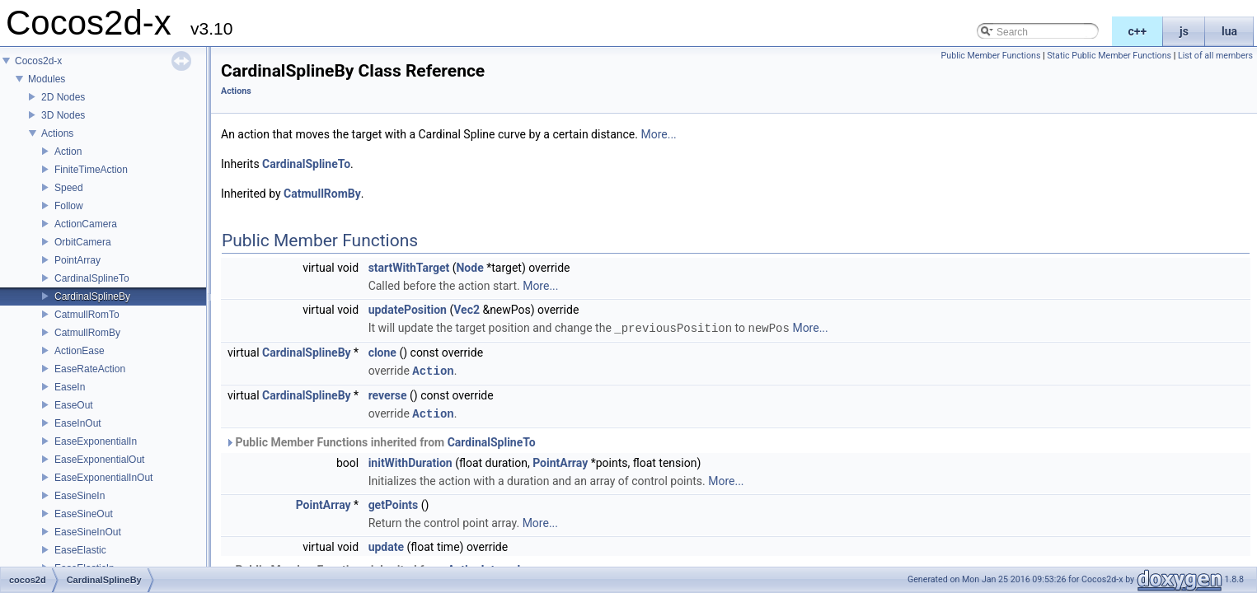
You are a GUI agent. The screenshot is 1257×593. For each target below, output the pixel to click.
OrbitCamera (82, 242)
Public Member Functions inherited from (380, 439)
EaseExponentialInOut (103, 477)
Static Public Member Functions (1109, 55)
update (386, 544)
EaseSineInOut (87, 532)
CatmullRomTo (87, 314)
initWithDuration (410, 460)
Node (469, 267)
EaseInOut (77, 423)
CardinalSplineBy (92, 296)
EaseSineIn (79, 496)
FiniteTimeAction (91, 169)
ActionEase (79, 351)
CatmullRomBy (87, 333)
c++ (1137, 31)
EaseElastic (80, 550)
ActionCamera (85, 224)
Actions (57, 133)
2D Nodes (63, 97)
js (1184, 31)
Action (68, 151)
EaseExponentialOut (99, 459)
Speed (68, 188)
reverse (387, 393)
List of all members (1215, 55)
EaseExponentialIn (95, 441)
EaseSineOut (83, 514)
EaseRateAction (89, 369)
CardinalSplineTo (91, 278)
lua (1229, 31)
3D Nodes (63, 115)
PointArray (77, 260)
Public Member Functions (991, 55)
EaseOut (73, 405)
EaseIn (69, 387)
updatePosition (407, 309)
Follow (68, 206)
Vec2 (466, 309)
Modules (46, 79)
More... (658, 134)
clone (382, 351)
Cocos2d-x (38, 61)
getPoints (393, 502)
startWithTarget (409, 267)
